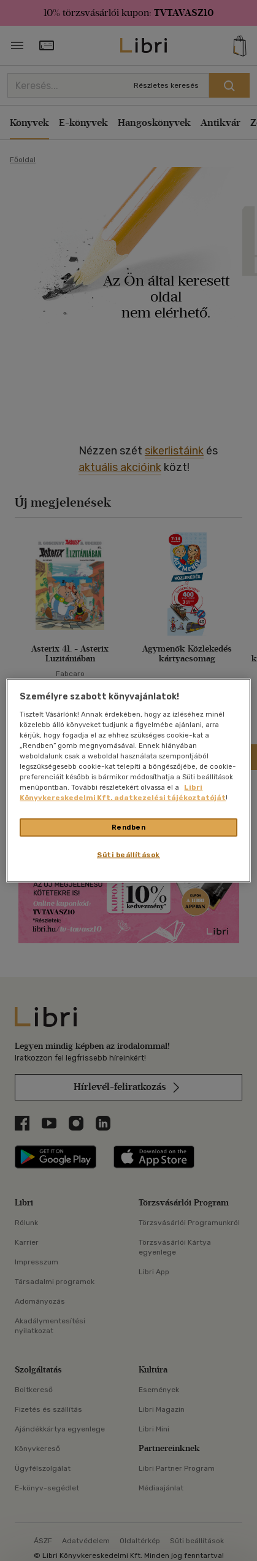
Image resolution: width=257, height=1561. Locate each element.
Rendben (129, 827)
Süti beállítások (128, 855)
